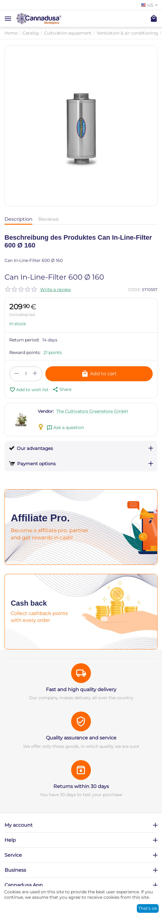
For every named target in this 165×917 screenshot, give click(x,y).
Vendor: (46, 411)
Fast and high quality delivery (81, 689)
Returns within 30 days (81, 786)
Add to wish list (29, 390)
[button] (61, 389)
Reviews (48, 219)
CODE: (134, 289)
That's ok (147, 908)
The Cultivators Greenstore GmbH (92, 411)
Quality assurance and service (81, 738)
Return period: (24, 340)
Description (18, 219)
